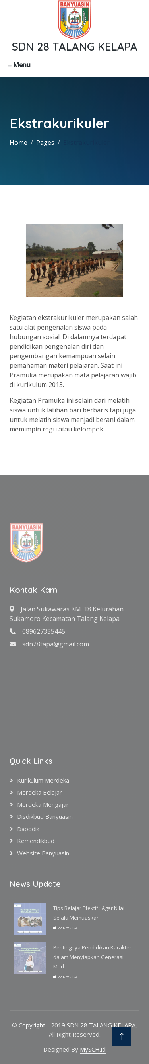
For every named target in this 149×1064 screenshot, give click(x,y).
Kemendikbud (35, 841)
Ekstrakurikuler (86, 142)
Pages (45, 142)
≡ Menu (19, 65)
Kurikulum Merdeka (43, 780)
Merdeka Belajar (39, 792)
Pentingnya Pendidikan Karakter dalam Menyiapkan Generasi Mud (92, 957)
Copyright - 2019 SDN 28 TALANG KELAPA (77, 1025)
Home (18, 142)
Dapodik (28, 829)
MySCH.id (93, 1049)
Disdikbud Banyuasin (45, 816)
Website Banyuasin (43, 853)
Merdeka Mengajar (43, 804)
